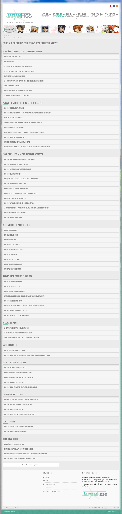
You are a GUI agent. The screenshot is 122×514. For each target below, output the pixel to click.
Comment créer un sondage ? (12, 174)
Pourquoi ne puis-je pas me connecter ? (14, 76)
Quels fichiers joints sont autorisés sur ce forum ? (18, 427)
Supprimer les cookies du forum (52, 491)
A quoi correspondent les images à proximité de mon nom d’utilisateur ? (24, 132)
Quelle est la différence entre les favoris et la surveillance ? (21, 400)
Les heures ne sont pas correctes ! (13, 118)
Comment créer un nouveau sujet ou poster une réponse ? (20, 160)
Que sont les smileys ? (10, 240)
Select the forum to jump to (31, 465)
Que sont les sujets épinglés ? (12, 259)
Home (7, 35)
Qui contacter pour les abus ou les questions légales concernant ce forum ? (25, 454)
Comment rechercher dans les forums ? (15, 368)
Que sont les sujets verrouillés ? (13, 264)
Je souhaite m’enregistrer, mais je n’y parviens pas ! (18, 66)
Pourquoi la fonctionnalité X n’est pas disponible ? (18, 449)
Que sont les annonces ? (11, 255)
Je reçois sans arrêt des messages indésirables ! (18, 333)
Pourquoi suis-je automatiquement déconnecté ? (18, 91)
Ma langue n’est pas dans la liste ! (13, 128)
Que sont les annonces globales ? (13, 250)
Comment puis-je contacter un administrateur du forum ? (20, 459)
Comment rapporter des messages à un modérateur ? (19, 203)
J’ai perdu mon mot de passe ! (12, 86)
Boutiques (59, 14)
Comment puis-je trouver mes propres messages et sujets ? (20, 387)
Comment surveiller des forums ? (13, 409)
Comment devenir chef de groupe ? (13, 301)
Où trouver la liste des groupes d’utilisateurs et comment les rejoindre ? (24, 296)
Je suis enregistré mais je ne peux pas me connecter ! (19, 71)
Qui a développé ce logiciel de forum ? (14, 444)
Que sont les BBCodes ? (10, 230)
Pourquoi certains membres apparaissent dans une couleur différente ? (24, 306)
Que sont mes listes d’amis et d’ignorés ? (15, 350)
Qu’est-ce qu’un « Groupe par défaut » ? (15, 311)
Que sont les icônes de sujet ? (12, 269)
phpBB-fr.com (11, 511)
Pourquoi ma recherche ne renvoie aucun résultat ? (18, 373)
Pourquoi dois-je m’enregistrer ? (13, 57)
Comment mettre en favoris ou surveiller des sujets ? (19, 405)
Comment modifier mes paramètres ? (14, 108)
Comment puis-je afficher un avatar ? (14, 137)
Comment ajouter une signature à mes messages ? (18, 169)
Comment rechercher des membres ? (14, 382)
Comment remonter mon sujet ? (13, 218)
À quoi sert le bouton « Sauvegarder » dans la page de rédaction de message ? (26, 208)
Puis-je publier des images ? (11, 245)
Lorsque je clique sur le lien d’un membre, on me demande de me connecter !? (27, 147)
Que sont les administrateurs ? (13, 282)
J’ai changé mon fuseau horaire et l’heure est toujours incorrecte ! (23, 123)
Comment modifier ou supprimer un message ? (16, 164)
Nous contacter (48, 488)
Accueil (46, 14)
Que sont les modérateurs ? (12, 286)
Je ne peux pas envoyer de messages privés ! (16, 328)
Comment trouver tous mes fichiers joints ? (16, 432)
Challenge (82, 14)
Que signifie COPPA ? (9, 62)
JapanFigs (104, 508)
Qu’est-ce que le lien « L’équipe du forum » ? (16, 316)
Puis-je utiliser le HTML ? (11, 235)
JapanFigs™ (11, 508)
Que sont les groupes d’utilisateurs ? (14, 291)
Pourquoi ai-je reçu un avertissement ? (15, 198)
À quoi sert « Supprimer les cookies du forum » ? (17, 96)
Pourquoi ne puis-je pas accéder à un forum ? (16, 189)
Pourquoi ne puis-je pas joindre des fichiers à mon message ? (21, 193)
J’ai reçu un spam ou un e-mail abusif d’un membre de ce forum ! (21, 338)
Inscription (111, 14)
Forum (70, 14)
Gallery (46, 481)
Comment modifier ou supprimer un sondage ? (16, 184)
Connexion (97, 14)
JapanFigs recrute (49, 484)
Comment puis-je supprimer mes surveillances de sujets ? (20, 414)
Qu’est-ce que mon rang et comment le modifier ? (17, 142)
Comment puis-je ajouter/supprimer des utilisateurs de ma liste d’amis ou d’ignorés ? (28, 355)
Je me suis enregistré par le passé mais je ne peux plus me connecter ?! (24, 81)
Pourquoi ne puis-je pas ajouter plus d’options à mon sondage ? (21, 179)
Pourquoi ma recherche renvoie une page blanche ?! (18, 377)
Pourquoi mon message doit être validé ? (15, 213)
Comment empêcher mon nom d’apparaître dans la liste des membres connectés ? (27, 113)
